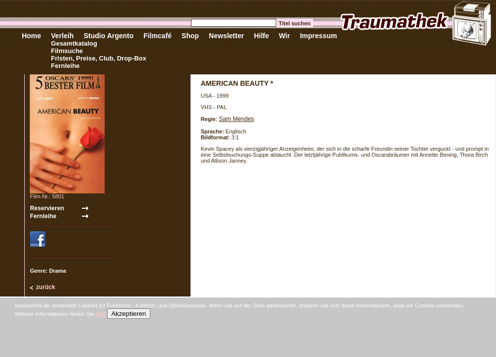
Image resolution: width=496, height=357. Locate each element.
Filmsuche (67, 51)
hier (101, 313)
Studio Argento (109, 36)
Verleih (62, 36)
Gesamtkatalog (74, 43)
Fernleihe (65, 65)
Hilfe (261, 36)
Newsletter (226, 36)
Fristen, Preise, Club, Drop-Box (98, 58)
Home (31, 36)
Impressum (318, 36)
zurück (45, 287)
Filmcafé (157, 36)
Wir (284, 36)
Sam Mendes (236, 119)
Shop (190, 36)
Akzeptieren (128, 313)
